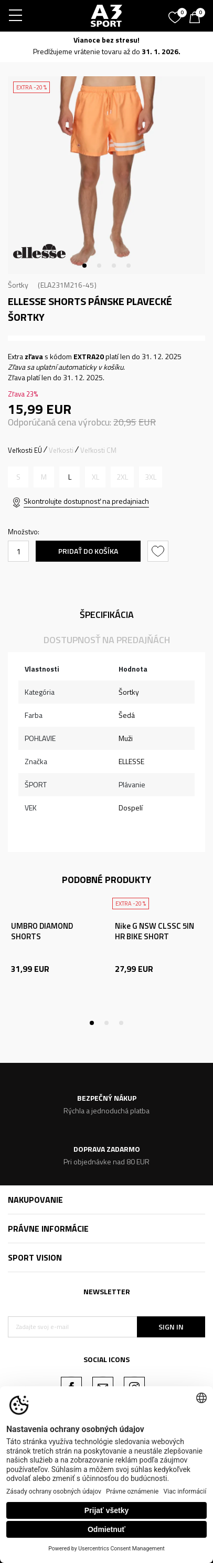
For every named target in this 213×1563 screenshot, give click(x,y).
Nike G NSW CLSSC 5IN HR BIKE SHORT (154, 931)
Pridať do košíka (88, 550)
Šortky (18, 284)
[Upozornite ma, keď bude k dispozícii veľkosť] (18, 477)
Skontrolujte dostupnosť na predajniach (86, 500)
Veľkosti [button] (61, 450)
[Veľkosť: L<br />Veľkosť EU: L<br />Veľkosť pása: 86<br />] (69, 477)
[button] (159, 551)
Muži (126, 738)
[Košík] (197, 18)
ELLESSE (131, 761)
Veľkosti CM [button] (98, 450)
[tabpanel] (106, 175)
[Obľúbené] (176, 13)
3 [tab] (114, 265)
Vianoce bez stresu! (106, 39)
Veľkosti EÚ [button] (25, 450)
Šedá (127, 714)
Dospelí (131, 807)
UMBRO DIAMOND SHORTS (42, 931)
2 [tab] (99, 265)
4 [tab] (128, 265)
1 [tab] (84, 265)
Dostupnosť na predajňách (107, 640)
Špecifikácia (107, 614)
